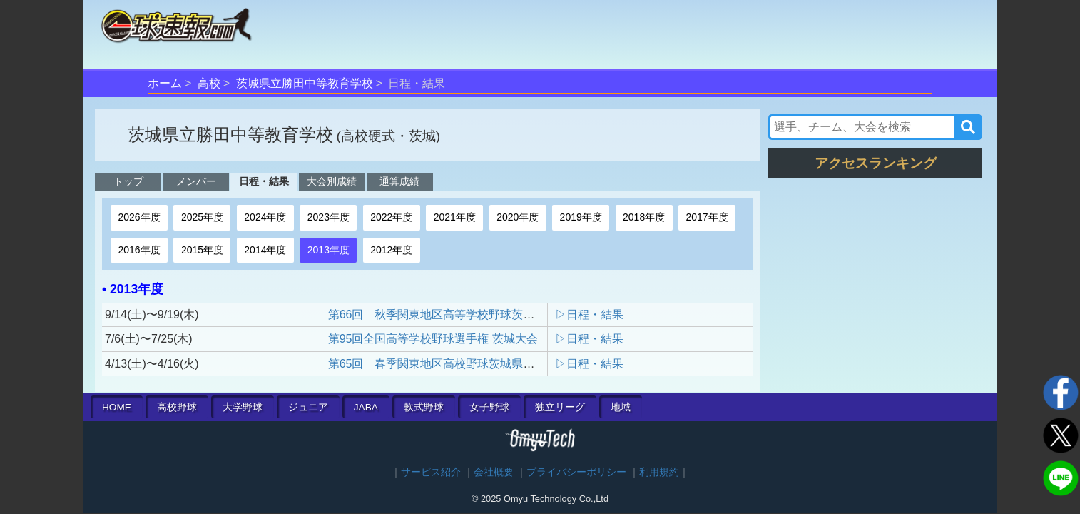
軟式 (424, 407)
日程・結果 (264, 181)
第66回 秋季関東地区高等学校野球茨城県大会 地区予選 (477, 314)
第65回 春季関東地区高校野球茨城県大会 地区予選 (465, 364)
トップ (128, 181)
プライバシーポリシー (576, 472)
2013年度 (328, 250)
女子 (489, 407)
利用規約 (659, 472)
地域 (621, 407)
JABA (366, 407)
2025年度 (202, 217)
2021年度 (455, 217)
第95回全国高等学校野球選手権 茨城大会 (433, 339)
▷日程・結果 (589, 314)
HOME (116, 407)
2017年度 (707, 217)
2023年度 (328, 217)
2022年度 (391, 217)
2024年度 (265, 217)
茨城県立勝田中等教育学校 (304, 83)
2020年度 (517, 217)
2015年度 (202, 250)
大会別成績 (332, 181)
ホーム (165, 83)
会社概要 (494, 472)
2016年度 (139, 250)
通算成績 (399, 181)
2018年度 (644, 217)
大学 (243, 407)
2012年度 (391, 250)
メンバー (196, 181)
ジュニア (308, 407)
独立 (560, 407)
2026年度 (139, 217)
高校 (209, 83)
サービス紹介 (431, 472)
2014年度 (265, 250)
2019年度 (581, 217)
